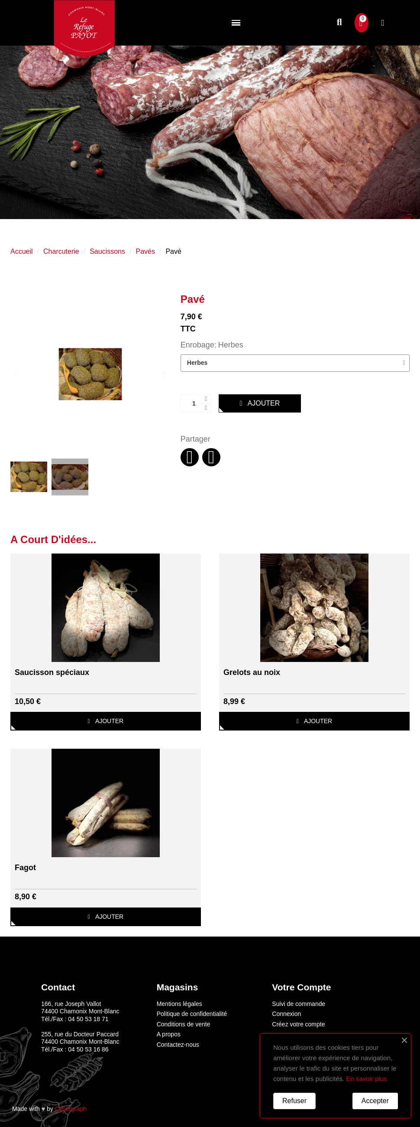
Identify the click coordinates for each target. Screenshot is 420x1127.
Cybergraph (71, 1108)
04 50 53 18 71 (88, 1019)
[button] (339, 23)
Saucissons (107, 251)
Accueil (21, 251)
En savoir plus (366, 1078)
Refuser (294, 1100)
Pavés (145, 251)
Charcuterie (61, 251)
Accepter (375, 1100)
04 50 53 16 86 (88, 1049)
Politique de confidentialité (192, 1013)
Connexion (286, 1013)
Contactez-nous (178, 1044)
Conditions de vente (183, 1024)
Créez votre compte (298, 1024)
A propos (169, 1034)
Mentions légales (179, 1003)
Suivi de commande (298, 1003)
